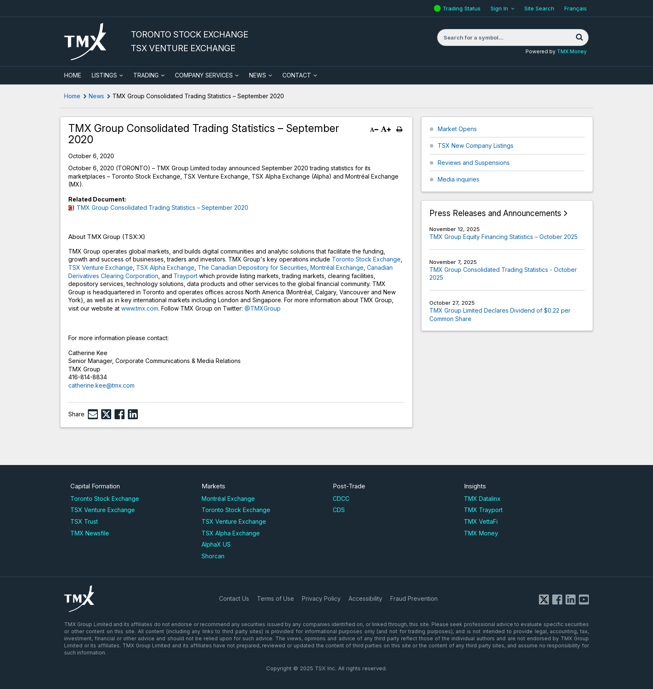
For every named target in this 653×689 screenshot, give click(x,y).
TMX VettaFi (481, 521)
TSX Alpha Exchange (165, 267)
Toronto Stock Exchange (366, 259)
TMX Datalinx (482, 498)
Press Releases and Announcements (495, 213)
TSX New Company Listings (475, 145)
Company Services (204, 75)
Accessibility (365, 598)
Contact (296, 75)
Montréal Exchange (337, 267)
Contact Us (234, 598)
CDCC (341, 498)
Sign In (499, 8)
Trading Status (463, 8)
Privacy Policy (321, 598)
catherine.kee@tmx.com (101, 385)
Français (575, 8)
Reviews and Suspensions (474, 162)
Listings (104, 75)
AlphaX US (216, 544)
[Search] (579, 37)
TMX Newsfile (89, 533)
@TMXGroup (262, 308)
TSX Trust (84, 521)
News (257, 75)
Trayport (185, 275)
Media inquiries (458, 179)
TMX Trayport (483, 509)
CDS (339, 509)
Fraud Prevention (414, 598)
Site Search (539, 8)
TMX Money (572, 51)
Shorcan (213, 556)
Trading (146, 75)
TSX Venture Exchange (100, 267)
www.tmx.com (139, 308)
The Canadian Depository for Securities (252, 267)
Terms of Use (275, 598)
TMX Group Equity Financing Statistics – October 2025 (503, 236)
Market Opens (457, 128)
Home (72, 95)
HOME (72, 75)
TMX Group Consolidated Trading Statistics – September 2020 (162, 207)
